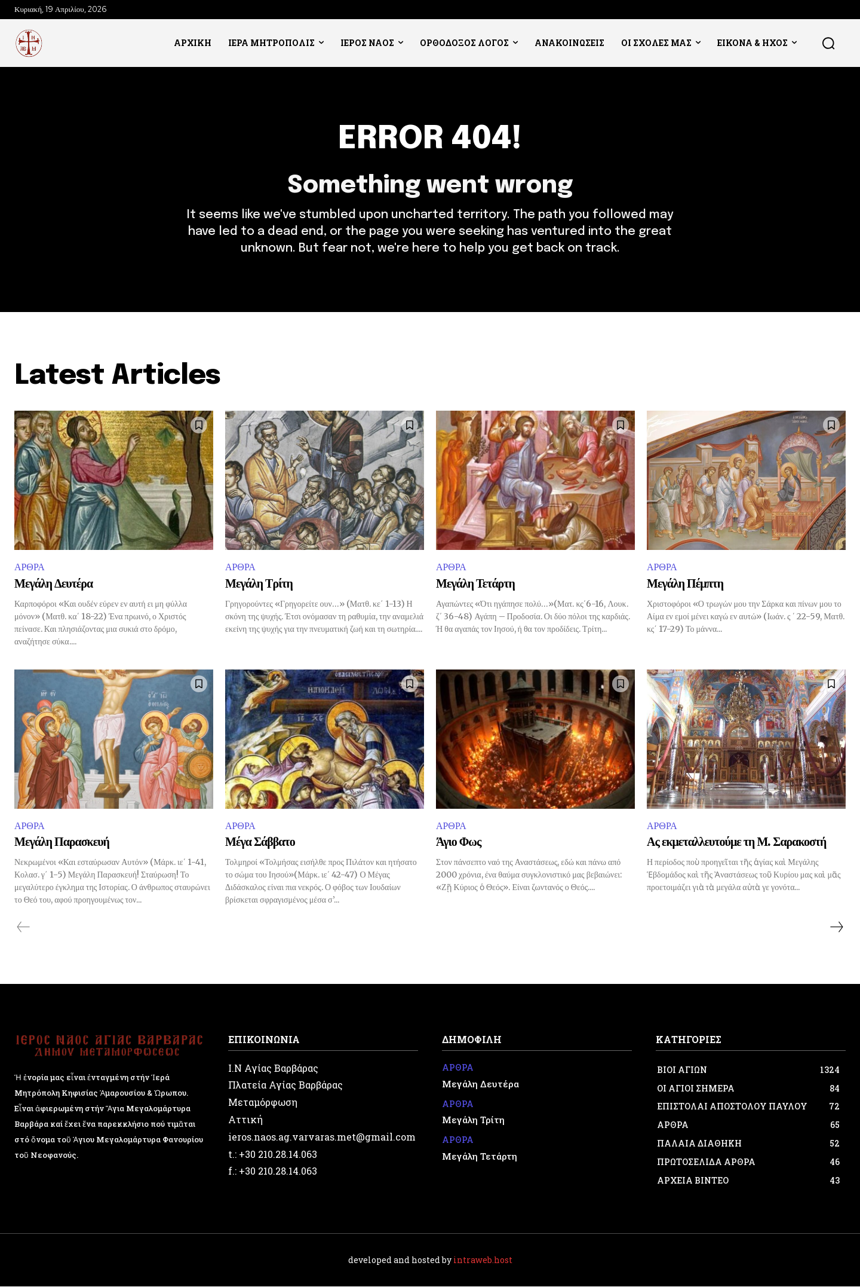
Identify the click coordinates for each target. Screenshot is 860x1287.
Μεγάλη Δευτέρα (53, 584)
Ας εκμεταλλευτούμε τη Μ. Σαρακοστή (736, 843)
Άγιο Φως (458, 843)
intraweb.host (482, 1260)
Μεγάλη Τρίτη (259, 584)
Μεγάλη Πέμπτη (685, 584)
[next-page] (836, 928)
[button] (828, 43)
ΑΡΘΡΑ (29, 567)
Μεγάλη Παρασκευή (61, 843)
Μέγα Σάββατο (260, 843)
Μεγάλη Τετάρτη (475, 584)
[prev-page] (23, 928)
